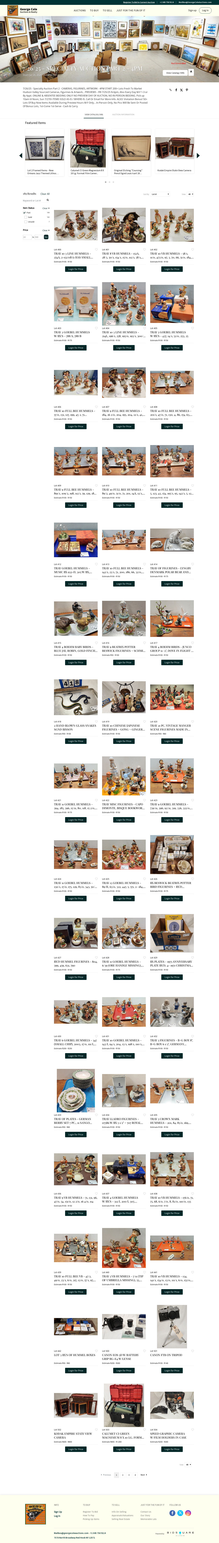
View (184, 194)
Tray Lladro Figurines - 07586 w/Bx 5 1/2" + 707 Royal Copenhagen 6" (121, 1122)
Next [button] (198, 155)
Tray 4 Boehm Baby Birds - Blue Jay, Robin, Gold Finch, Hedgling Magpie (75, 650)
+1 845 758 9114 (167, 2)
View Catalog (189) (175, 72)
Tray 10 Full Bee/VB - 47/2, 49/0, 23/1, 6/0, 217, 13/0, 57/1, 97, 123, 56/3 (74, 1280)
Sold (37, 217)
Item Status (28, 207)
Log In (205, 10)
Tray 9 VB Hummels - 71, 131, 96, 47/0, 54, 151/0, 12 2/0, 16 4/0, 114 (75, 1199)
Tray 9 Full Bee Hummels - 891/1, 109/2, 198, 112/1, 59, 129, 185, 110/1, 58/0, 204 (75, 493)
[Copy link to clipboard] (170, 90)
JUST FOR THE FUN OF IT (130, 10)
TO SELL (107, 10)
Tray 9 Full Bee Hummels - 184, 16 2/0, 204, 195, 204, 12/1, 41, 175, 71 (122, 414)
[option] (44, 152)
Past (36, 212)
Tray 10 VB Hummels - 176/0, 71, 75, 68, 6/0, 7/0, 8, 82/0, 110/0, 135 (171, 1199)
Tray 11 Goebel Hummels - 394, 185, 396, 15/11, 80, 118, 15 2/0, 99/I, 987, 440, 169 (74, 808)
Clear (45, 208)
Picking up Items (91, 1519)
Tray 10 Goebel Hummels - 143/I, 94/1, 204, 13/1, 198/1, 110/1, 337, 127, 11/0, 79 (122, 1044)
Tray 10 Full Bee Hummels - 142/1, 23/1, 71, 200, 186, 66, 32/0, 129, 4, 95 (122, 572)
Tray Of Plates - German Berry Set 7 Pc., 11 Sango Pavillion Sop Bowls (72, 1122)
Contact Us (146, 1511)
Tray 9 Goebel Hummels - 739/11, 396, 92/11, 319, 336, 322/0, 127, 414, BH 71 (170, 808)
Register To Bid (90, 1511)
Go (46, 236)
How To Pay (88, 1515)
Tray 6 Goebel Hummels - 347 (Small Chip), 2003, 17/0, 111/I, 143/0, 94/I (75, 1044)
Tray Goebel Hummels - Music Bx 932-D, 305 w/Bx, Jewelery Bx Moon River (72, 572)
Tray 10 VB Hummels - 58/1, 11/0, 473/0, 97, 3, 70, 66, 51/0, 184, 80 (170, 257)
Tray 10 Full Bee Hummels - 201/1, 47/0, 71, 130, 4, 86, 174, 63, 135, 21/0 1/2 (170, 414)
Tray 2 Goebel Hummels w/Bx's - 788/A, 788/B (72, 334)
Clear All (45, 194)
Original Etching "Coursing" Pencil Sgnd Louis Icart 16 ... (128, 172)
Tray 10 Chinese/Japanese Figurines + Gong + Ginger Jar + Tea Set (122, 729)
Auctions (80, 10)
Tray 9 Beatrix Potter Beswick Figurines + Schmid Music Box (123, 650)
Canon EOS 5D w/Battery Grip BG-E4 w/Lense (120, 1357)
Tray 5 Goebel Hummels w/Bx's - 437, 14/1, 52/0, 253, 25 (169, 334)
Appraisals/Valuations (122, 1515)
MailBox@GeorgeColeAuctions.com (195, 2)
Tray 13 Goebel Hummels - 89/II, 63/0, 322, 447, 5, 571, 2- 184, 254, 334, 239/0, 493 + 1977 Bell (122, 886)
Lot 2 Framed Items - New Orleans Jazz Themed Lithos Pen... (41, 172)
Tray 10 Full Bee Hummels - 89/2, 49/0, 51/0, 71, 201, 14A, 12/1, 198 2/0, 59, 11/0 (122, 493)
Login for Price (75, 269)
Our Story (145, 1515)
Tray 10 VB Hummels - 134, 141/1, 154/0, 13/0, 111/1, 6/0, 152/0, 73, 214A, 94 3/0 (170, 1280)
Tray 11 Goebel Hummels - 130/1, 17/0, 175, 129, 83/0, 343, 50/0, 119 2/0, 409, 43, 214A (75, 886)
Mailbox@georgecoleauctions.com (71, 1533)
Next (144, 1474)
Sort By (146, 194)
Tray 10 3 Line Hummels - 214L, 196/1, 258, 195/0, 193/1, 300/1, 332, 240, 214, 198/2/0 (123, 336)
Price (25, 230)
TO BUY (94, 10)
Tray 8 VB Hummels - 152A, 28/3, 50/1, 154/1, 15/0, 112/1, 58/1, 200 (121, 257)
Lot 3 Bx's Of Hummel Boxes (74, 1355)
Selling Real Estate (121, 1519)
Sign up (192, 10)
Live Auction (35, 62)
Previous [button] (20, 155)
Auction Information (123, 114)
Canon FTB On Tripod (166, 1355)
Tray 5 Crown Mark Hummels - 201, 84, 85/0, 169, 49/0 (169, 1122)
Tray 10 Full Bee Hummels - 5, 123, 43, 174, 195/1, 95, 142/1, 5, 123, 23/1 (171, 493)
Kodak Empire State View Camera (174, 170)
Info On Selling (119, 1511)
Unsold (37, 221)
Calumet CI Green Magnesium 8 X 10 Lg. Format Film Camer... (87, 172)
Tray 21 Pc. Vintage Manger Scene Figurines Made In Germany (170, 729)
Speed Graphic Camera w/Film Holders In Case (168, 1435)
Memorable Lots (149, 1519)
